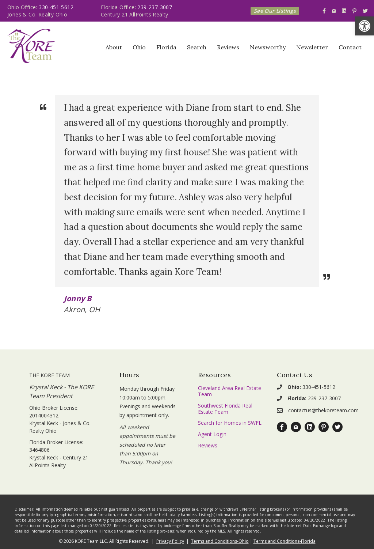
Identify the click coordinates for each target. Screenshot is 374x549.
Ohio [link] (139, 47)
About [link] (114, 47)
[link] (364, 25)
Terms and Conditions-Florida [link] (284, 541)
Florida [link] (166, 47)
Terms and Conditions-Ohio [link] (220, 541)
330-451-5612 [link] (56, 7)
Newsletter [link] (312, 47)
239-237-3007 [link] (154, 7)
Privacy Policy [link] (170, 541)
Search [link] (196, 47)
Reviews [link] (228, 47)
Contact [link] (350, 47)
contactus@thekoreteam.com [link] (323, 410)
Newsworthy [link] (268, 47)
